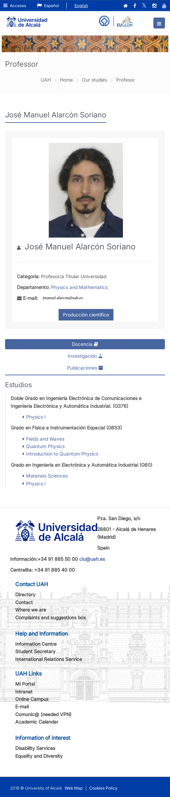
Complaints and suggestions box (50, 617)
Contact (24, 602)
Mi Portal (25, 684)
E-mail (22, 706)
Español (48, 5)
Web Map (74, 788)
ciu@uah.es (92, 559)
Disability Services (35, 748)
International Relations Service (48, 659)
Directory (25, 594)
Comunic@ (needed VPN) (43, 714)
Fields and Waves (45, 439)
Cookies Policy (103, 788)
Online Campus (31, 699)
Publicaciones (85, 368)
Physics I (36, 417)
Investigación (85, 356)
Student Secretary (35, 651)
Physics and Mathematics (79, 287)
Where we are (30, 610)
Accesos (14, 5)
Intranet (24, 691)
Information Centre (36, 644)
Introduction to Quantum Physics (62, 454)
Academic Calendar (36, 722)
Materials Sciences (47, 476)
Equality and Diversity (39, 756)
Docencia (85, 344)
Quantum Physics (45, 446)
